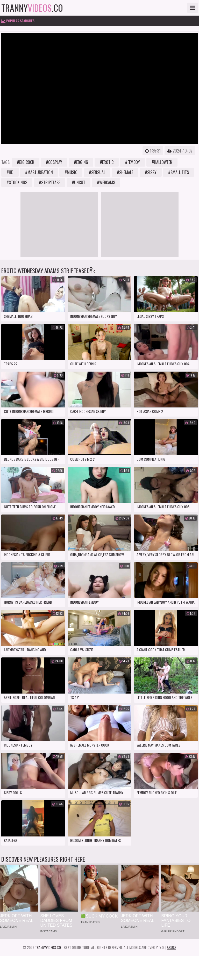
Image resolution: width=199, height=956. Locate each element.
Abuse (171, 947)
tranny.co (32, 8)
